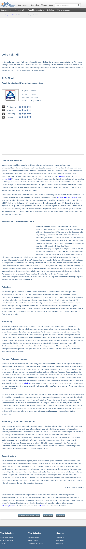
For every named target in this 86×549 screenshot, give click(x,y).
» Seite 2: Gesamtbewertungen (29, 515)
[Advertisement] (43, 35)
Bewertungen (23, 5)
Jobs (51, 5)
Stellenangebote (63, 10)
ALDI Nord (14, 15)
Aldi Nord (62, 176)
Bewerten (35, 5)
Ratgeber (3, 543)
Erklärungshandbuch (9, 506)
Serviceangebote (33, 537)
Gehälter (50, 10)
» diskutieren (48, 515)
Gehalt (44, 5)
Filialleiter (27, 383)
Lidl (57, 197)
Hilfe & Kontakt (33, 540)
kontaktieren (42, 506)
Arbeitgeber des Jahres (35, 543)
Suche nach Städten (6, 540)
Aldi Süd (8, 179)
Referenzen (59, 540)
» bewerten (60, 515)
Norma (74, 197)
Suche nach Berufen (6, 537)
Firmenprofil (19, 10)
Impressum (59, 543)
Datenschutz (60, 537)
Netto (61, 197)
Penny (66, 197)
